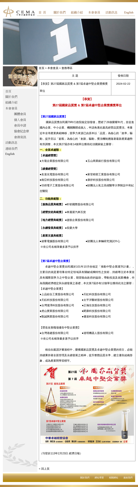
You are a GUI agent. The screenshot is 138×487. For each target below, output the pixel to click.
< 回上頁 (44, 468)
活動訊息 (110, 12)
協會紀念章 (20, 131)
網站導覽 (99, 477)
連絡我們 (128, 477)
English (127, 12)
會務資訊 (20, 137)
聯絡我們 (20, 149)
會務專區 (67, 68)
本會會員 (94, 12)
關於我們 (61, 12)
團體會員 (20, 114)
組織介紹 (78, 12)
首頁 (45, 12)
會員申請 (20, 126)
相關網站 (113, 477)
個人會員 (20, 120)
